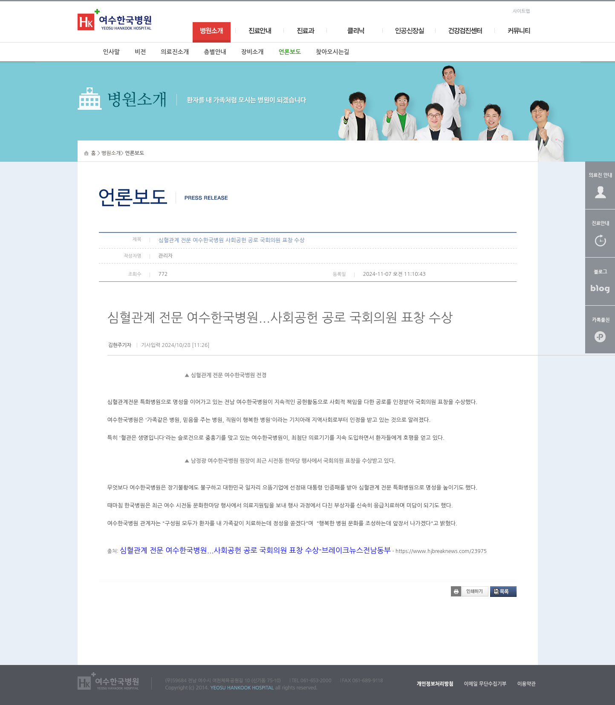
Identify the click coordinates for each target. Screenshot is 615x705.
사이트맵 (521, 11)
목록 (504, 591)
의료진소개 (175, 52)
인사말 (111, 52)
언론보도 (289, 52)
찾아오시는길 (332, 52)
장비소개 (252, 52)
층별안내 (215, 52)
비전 (140, 52)
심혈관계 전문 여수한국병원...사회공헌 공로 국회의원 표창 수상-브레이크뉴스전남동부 (255, 550)
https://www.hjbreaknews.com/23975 (441, 551)
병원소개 (111, 153)
